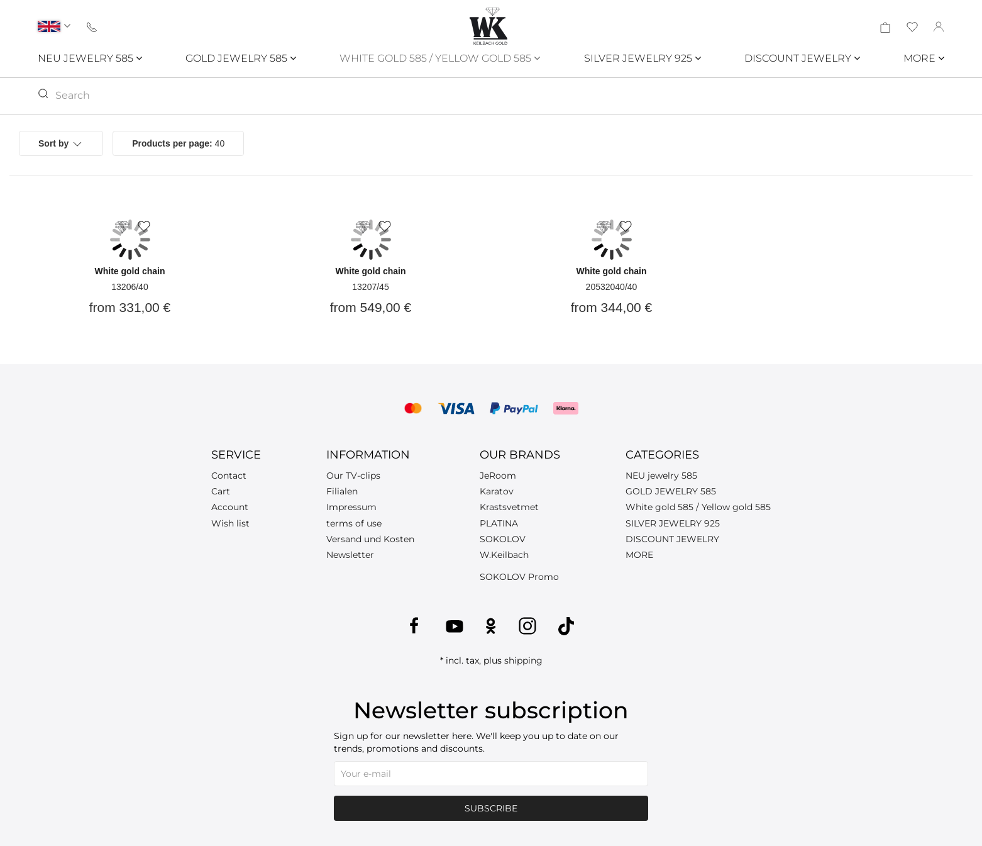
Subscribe (491, 808)
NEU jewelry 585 (661, 475)
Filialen (342, 491)
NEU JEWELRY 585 (90, 58)
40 (178, 143)
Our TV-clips (353, 475)
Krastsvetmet (509, 507)
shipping (523, 660)
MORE (923, 58)
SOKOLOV (503, 539)
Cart (220, 491)
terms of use (354, 523)
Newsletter (350, 554)
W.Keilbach (504, 554)
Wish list (230, 523)
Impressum (351, 507)
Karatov (497, 491)
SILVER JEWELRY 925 (642, 58)
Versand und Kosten (370, 539)
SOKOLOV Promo (519, 576)
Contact (228, 475)
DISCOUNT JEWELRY (802, 58)
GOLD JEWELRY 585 (240, 58)
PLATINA (499, 523)
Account (229, 507)
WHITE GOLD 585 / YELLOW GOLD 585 (439, 58)
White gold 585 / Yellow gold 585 (698, 507)
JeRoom (498, 475)
